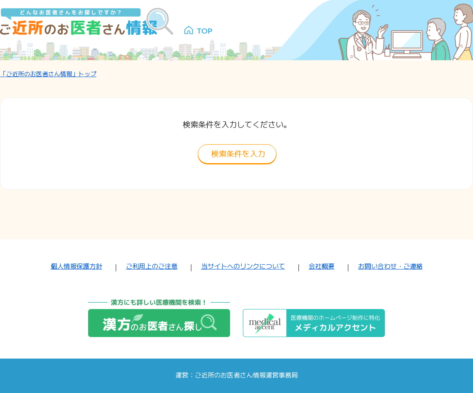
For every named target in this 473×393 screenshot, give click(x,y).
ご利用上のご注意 (152, 265)
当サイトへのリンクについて (243, 265)
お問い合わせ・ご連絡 (390, 265)
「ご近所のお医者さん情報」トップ (48, 73)
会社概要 (322, 265)
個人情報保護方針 (76, 265)
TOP (204, 30)
